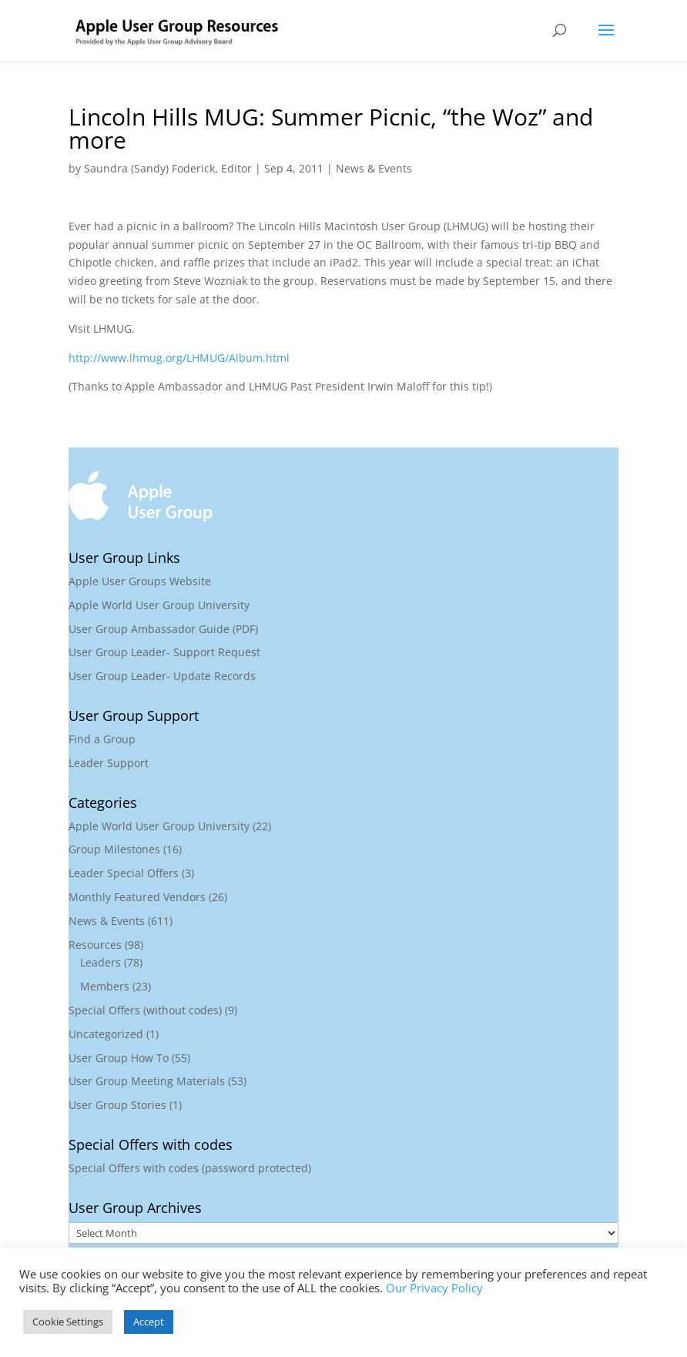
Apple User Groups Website (140, 581)
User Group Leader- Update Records (162, 675)
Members (104, 986)
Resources (95, 944)
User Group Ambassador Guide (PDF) (163, 629)
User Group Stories (117, 1104)
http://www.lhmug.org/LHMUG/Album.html (179, 357)
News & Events (374, 168)
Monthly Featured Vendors (137, 897)
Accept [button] (148, 1322)
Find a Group (102, 739)
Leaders (100, 962)
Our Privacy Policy (434, 1287)
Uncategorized (106, 1034)
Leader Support (109, 763)
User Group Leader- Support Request (164, 652)
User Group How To (119, 1057)
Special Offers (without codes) (145, 1010)
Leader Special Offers (124, 873)
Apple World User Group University (159, 605)
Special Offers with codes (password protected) (190, 1168)
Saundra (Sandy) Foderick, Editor (168, 168)
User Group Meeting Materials (147, 1081)
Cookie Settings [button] (67, 1322)
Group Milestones (114, 849)
